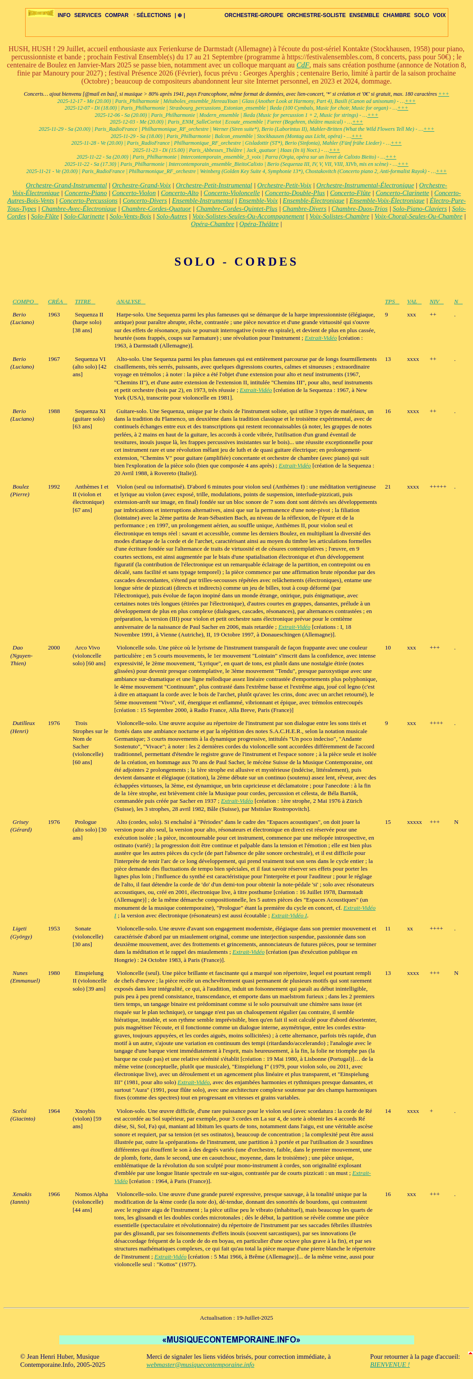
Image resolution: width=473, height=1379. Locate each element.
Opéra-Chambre (212, 223)
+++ (443, 94)
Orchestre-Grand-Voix (141, 185)
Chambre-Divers (305, 208)
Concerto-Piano (86, 192)
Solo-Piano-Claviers (420, 208)
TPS (392, 301)
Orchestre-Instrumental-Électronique (365, 185)
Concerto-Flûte (350, 192)
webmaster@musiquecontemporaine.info (200, 1364)
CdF (302, 65)
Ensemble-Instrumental (203, 200)
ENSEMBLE (364, 15)
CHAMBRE (396, 15)
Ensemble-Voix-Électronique (386, 200)
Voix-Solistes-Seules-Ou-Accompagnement (248, 216)
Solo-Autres (171, 216)
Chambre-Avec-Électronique (78, 208)
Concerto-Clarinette (402, 192)
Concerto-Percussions (88, 200)
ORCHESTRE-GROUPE (254, 15)
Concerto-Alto (180, 192)
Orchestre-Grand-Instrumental (66, 185)
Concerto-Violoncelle (231, 192)
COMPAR (116, 15)
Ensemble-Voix (258, 200)
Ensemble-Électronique (314, 200)
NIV (437, 301)
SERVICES (87, 15)
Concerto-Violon (133, 192)
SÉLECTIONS (151, 15)
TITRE (85, 301)
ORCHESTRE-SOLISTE (316, 15)
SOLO (421, 15)
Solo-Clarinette (84, 216)
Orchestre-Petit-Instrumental (214, 185)
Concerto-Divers (145, 200)
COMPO (25, 301)
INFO (64, 15)
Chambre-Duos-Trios (360, 208)
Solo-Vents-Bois (130, 216)
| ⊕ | (180, 15)
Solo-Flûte (45, 216)
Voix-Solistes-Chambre (339, 216)
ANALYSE (131, 301)
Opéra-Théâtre (258, 223)
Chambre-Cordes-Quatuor (156, 208)
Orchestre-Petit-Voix (284, 185)
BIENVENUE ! (390, 1364)
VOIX (439, 15)
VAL (414, 301)
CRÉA (57, 301)
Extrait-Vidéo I (289, 915)
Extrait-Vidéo (321, 337)
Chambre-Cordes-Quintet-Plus (236, 208)
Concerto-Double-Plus (295, 192)
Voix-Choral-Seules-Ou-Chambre (419, 216)
